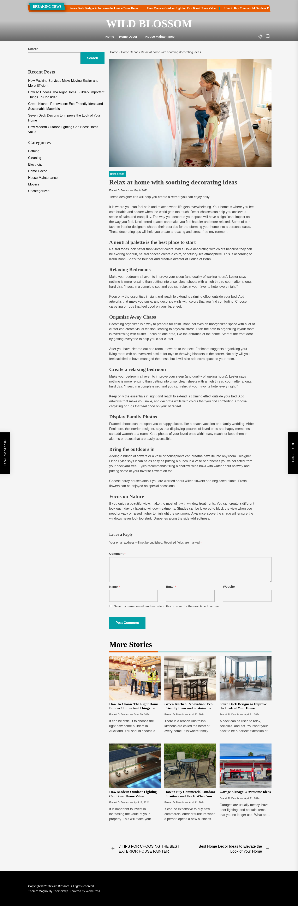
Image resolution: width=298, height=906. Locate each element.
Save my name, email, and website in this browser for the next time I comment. (168, 606)
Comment (117, 553)
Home (110, 36)
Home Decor (129, 36)
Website (229, 586)
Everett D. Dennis (119, 190)
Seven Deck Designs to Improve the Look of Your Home (93, 8)
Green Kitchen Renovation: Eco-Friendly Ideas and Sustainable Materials (188, 708)
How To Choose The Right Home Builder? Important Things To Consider (134, 708)
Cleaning (34, 158)
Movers (33, 184)
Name (114, 586)
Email (171, 586)
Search (33, 49)
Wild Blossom (149, 24)
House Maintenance (161, 36)
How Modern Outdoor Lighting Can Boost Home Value (170, 8)
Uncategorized (38, 191)
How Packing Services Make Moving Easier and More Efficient (63, 83)
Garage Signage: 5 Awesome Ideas (245, 792)
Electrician (35, 164)
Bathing (33, 151)
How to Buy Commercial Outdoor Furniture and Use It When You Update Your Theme (189, 796)
